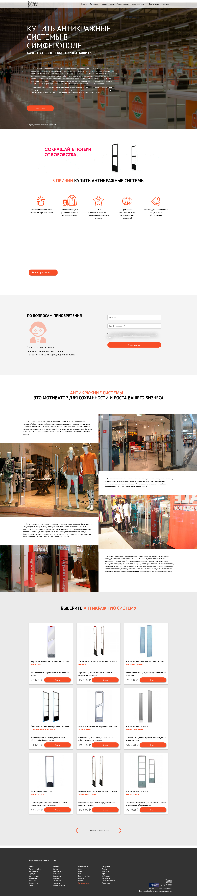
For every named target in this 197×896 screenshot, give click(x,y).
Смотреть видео (41, 272)
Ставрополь (106, 867)
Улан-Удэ (105, 871)
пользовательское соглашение (127, 334)
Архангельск (33, 871)
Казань (55, 869)
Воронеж (32, 881)
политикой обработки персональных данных (136, 336)
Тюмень (105, 869)
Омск (80, 869)
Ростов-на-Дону (84, 876)
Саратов (81, 881)
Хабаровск (106, 876)
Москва (31, 867)
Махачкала (57, 881)
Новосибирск (83, 867)
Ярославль (106, 883)
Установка (94, 4)
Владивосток (34, 876)
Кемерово (56, 874)
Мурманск (56, 883)
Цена (112, 4)
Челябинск (106, 878)
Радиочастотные (123, 4)
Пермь (80, 874)
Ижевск (31, 885)
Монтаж (104, 4)
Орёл (80, 871)
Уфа (103, 874)
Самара (81, 878)
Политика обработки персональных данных (155, 891)
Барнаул (32, 874)
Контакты (165, 4)
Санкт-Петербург (35, 869)
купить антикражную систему (70, 81)
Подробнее (40, 108)
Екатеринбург (34, 883)
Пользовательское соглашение (160, 888)
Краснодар (57, 876)
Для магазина (154, 4)
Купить (57, 680)
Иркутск (56, 867)
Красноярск (57, 878)
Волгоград (33, 878)
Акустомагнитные (138, 4)
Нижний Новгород (59, 885)
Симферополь (83, 883)
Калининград (58, 871)
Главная (84, 4)
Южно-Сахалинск (108, 881)
